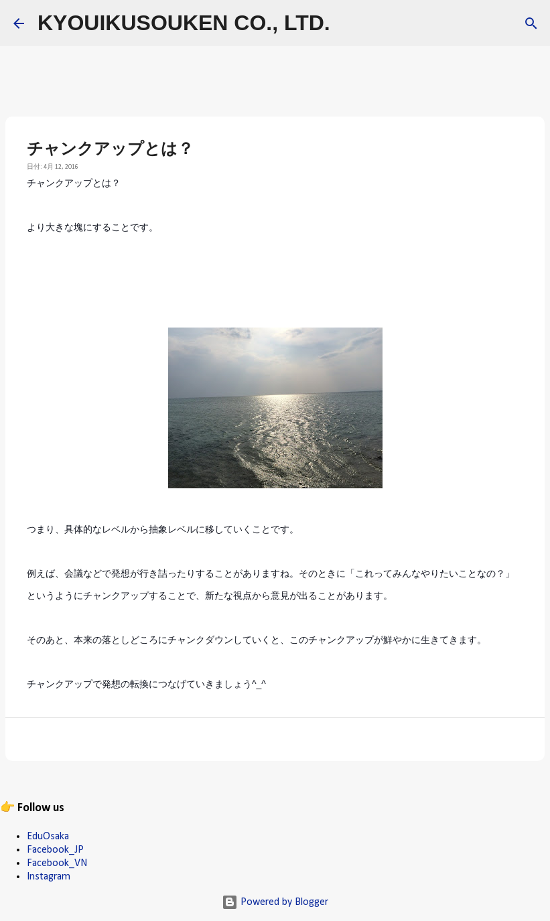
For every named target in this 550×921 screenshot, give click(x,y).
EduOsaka (48, 836)
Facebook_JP (55, 850)
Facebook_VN (57, 863)
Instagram (48, 876)
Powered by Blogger (275, 902)
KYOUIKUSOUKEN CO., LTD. (184, 23)
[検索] (349, 23)
